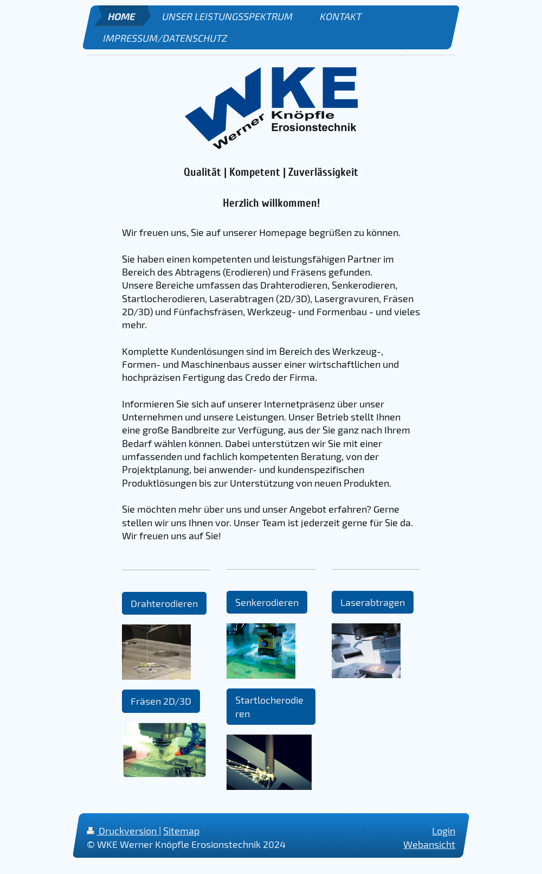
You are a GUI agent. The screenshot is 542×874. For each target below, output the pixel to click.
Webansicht (429, 844)
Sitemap (181, 831)
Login (443, 831)
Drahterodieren (164, 603)
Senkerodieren (267, 602)
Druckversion (123, 831)
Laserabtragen (372, 602)
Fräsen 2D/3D (161, 701)
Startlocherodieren (269, 706)
